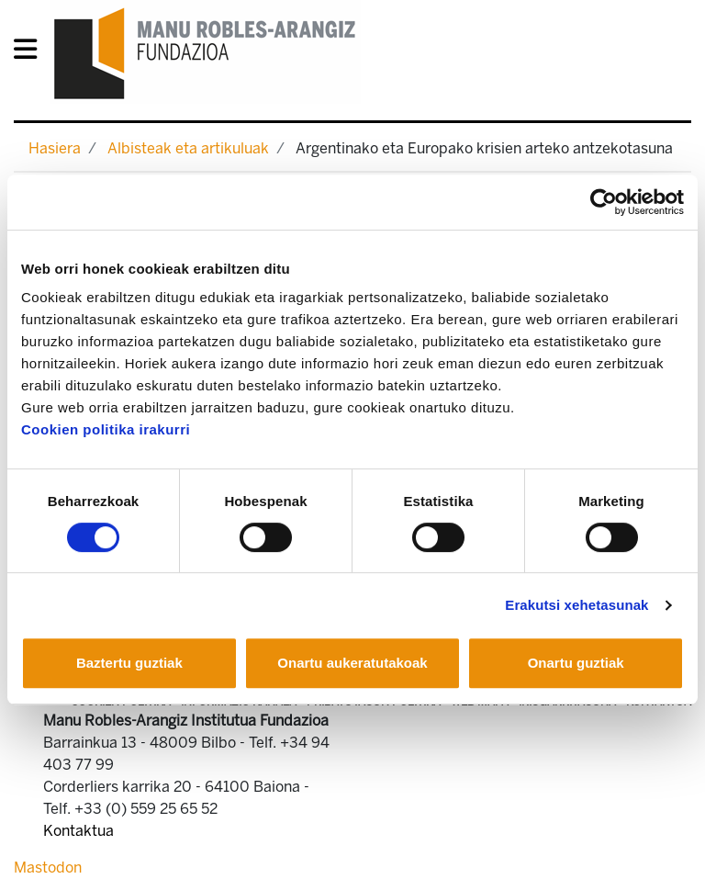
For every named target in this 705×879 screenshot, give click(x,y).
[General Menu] (31, 52)
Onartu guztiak (576, 663)
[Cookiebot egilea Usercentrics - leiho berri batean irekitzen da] (603, 202)
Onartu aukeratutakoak (352, 663)
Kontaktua (78, 831)
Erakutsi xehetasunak (576, 605)
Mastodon (48, 867)
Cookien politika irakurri (105, 429)
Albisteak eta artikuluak (188, 148)
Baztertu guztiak (129, 663)
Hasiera (54, 148)
